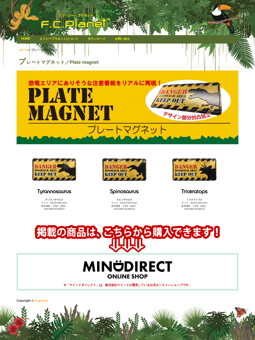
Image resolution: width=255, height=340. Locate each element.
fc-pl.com (41, 300)
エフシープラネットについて (59, 38)
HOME (25, 38)
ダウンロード (97, 38)
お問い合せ (122, 38)
